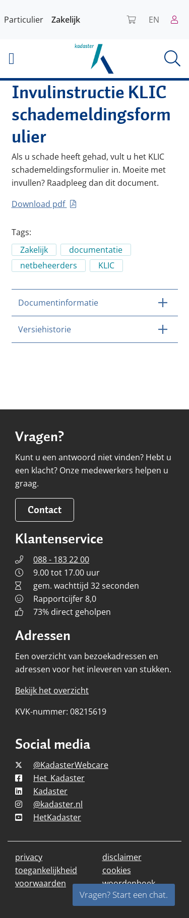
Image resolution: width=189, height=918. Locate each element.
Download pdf (44, 203)
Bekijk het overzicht (52, 690)
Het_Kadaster (59, 778)
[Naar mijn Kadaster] (178, 19)
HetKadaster (57, 817)
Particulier (23, 19)
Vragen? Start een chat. (124, 894)
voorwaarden (40, 883)
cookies (116, 870)
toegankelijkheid (46, 870)
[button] (31, 58)
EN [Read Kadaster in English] (154, 19)
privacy (28, 857)
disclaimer (122, 857)
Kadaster (50, 791)
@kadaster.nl (58, 804)
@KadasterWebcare (70, 764)
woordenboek (128, 883)
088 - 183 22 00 (61, 559)
